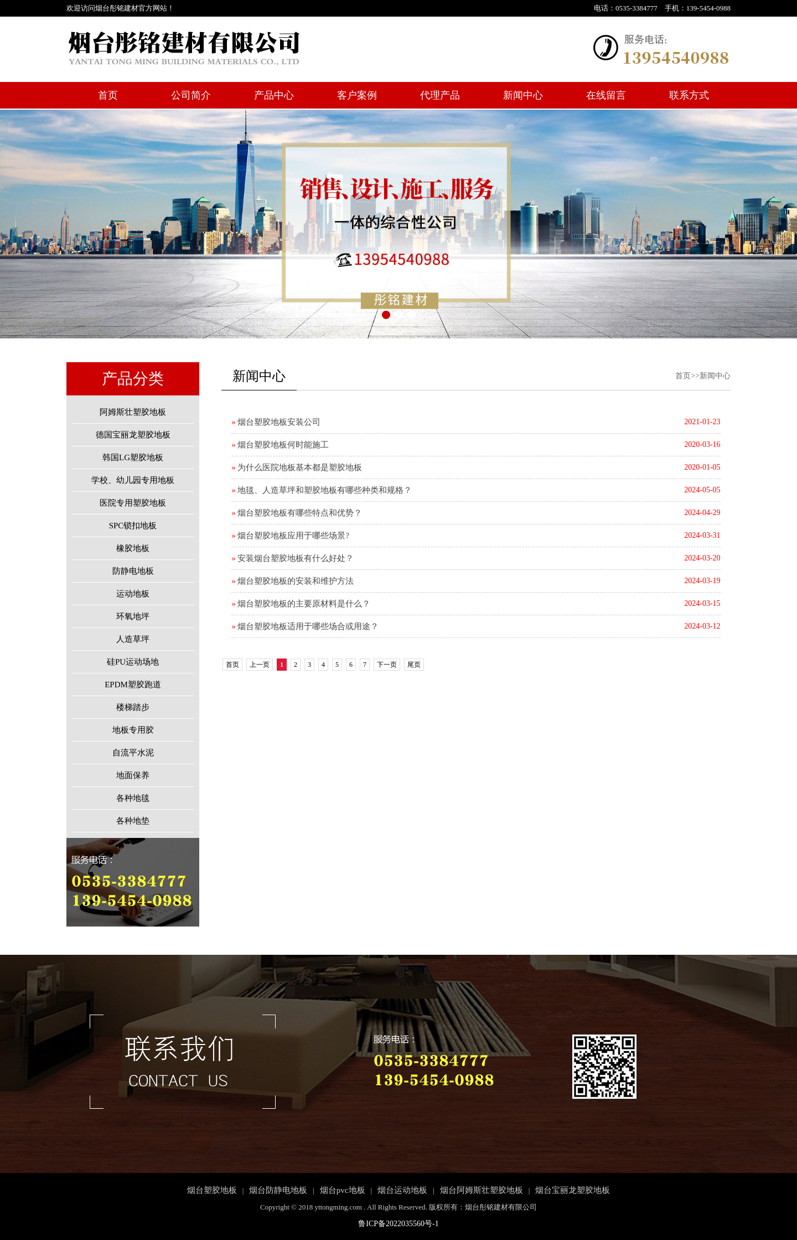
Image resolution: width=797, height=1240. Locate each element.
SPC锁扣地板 (133, 525)
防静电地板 (133, 571)
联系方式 (689, 95)
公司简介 (191, 95)
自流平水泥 (133, 752)
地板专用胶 (133, 730)
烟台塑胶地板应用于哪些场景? (290, 535)
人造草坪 (132, 639)
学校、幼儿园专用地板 (132, 480)
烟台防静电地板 (278, 1190)
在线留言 (606, 95)
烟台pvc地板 (342, 1190)
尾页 (414, 664)
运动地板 (132, 593)
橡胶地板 (132, 548)
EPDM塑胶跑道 (133, 684)
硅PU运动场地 (133, 661)
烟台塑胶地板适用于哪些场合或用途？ (305, 626)
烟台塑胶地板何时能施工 (280, 444)
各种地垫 (132, 820)
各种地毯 (132, 798)
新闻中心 (523, 95)
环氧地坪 (132, 616)
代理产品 (440, 95)
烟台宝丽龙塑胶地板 (572, 1190)
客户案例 (357, 95)
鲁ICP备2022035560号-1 (398, 1224)
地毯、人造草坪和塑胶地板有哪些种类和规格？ (321, 490)
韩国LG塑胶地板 (132, 457)
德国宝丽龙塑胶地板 (133, 434)
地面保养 (132, 775)
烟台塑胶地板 (212, 1190)
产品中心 (274, 95)
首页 (108, 95)
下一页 (387, 664)
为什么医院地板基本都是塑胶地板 (296, 467)
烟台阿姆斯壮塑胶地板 (481, 1190)
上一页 (260, 664)
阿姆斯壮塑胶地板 (133, 412)
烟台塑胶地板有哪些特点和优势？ (296, 512)
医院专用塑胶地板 (133, 502)
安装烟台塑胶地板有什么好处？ (292, 558)
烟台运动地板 (402, 1190)
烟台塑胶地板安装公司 (275, 422)
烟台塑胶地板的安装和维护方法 (292, 581)
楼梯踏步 (132, 707)
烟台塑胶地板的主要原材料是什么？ (300, 603)
